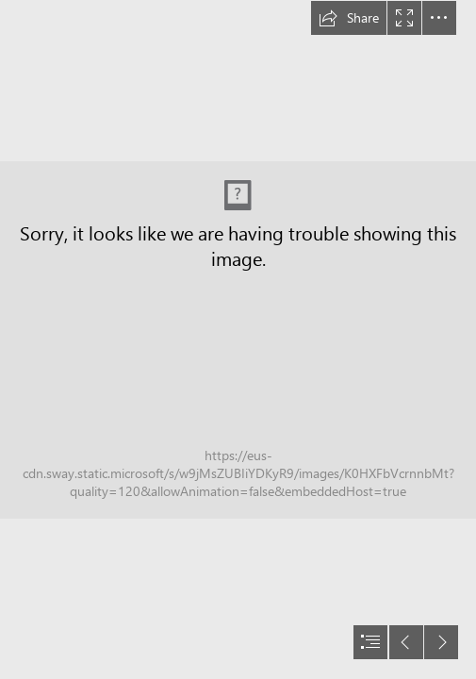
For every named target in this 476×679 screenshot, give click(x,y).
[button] (348, 18)
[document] (238, 339)
